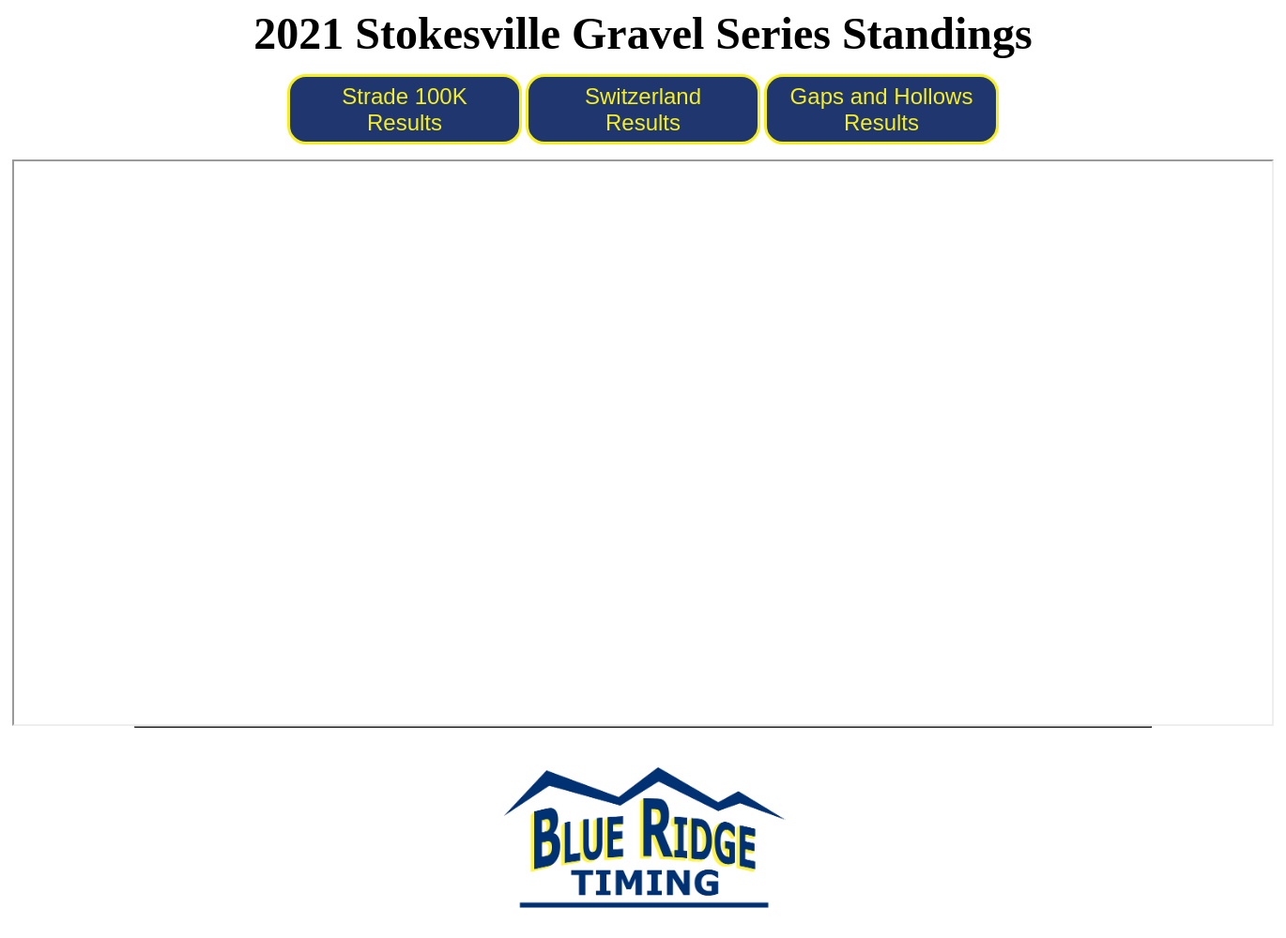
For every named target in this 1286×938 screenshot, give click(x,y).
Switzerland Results (643, 109)
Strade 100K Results (404, 109)
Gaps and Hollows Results (881, 109)
